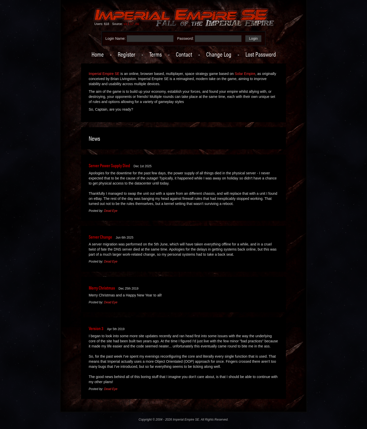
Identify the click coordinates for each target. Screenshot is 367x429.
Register (126, 54)
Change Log (218, 54)
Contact (184, 54)
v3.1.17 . (131, 24)
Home (97, 54)
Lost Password (260, 54)
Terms (155, 54)
